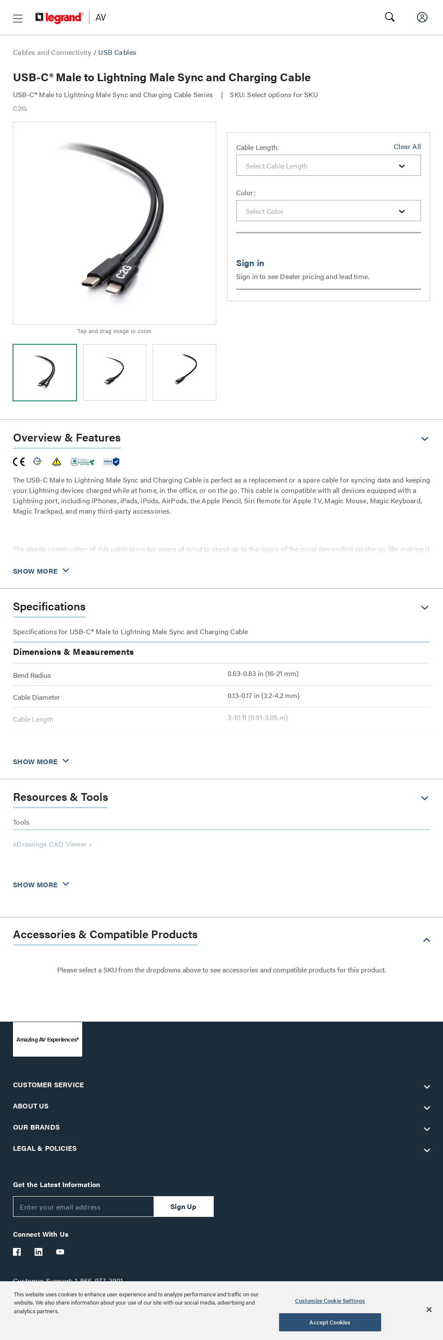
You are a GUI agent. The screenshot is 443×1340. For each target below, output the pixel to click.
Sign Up (183, 1206)
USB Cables (117, 52)
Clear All (407, 146)
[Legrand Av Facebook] (17, 1252)
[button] (17, 18)
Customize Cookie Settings (330, 1300)
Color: (246, 192)
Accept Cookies (329, 1322)
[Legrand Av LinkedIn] (39, 1252)
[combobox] (328, 165)
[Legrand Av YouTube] (60, 1252)
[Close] (429, 1309)
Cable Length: (257, 147)
